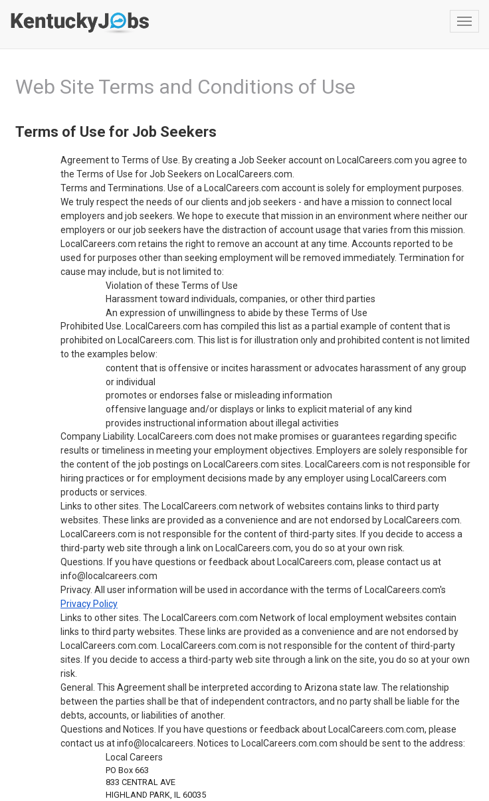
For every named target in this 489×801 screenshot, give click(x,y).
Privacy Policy (89, 603)
